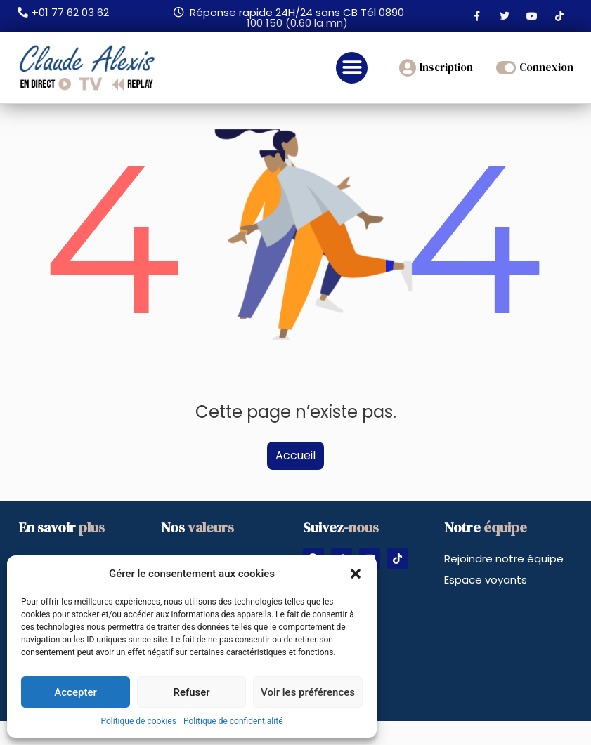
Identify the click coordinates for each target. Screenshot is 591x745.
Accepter (75, 692)
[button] (356, 574)
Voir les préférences (308, 692)
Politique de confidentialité (233, 721)
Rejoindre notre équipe (504, 558)
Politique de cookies (138, 721)
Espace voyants (485, 579)
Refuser (191, 692)
